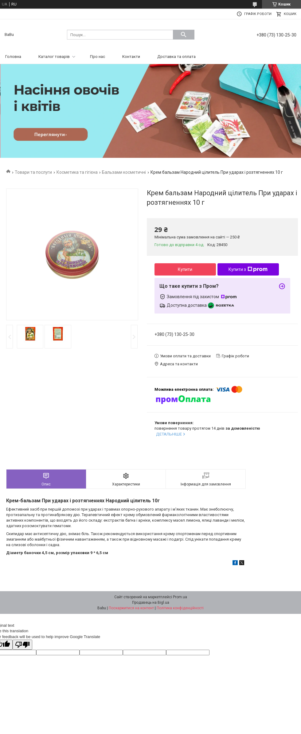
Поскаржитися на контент (131, 608)
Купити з (248, 269)
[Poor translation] (22, 645)
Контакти (131, 56)
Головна (13, 56)
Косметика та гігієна (77, 172)
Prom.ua (180, 597)
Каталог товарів (54, 56)
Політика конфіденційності (180, 608)
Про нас (97, 56)
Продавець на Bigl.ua (150, 602)
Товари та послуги (33, 172)
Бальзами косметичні (124, 172)
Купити (185, 269)
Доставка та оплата (176, 56)
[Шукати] (183, 35)
